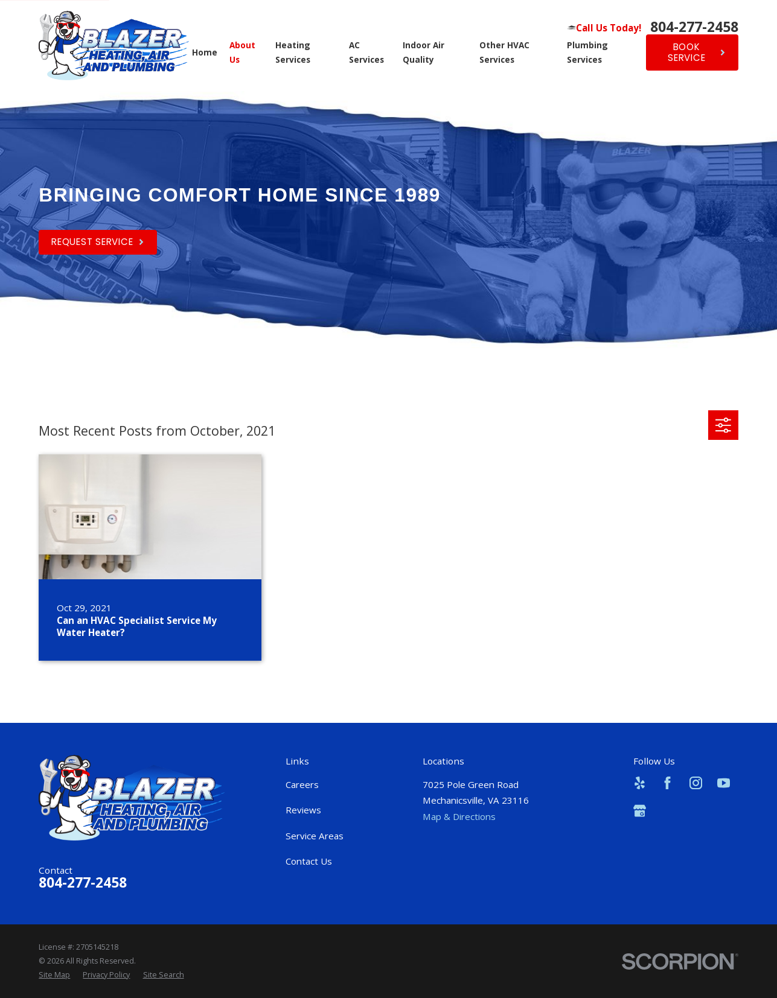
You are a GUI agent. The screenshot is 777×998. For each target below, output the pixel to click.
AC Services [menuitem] (366, 52)
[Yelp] (639, 783)
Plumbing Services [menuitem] (587, 52)
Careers (302, 784)
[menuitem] (54, 975)
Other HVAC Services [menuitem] (504, 52)
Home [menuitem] (204, 52)
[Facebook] (667, 783)
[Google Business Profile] (639, 810)
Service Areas (315, 836)
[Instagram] (695, 783)
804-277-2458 (694, 27)
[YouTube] (723, 783)
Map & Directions (459, 816)
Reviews (303, 810)
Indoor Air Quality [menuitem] (423, 52)
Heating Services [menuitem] (292, 52)
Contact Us (309, 861)
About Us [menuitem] (242, 52)
